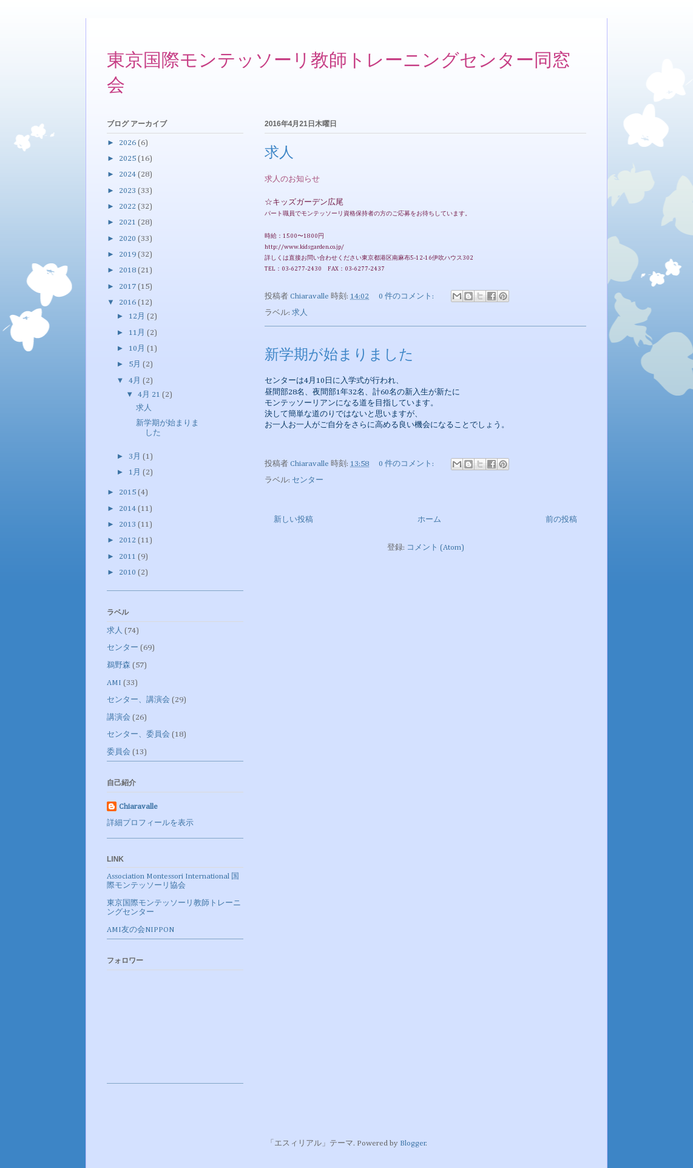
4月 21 (150, 395)
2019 (128, 254)
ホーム (429, 520)
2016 (128, 302)
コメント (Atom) (435, 548)
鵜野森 (118, 665)
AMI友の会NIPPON (140, 930)
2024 (128, 174)
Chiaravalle (138, 807)
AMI (114, 683)
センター (307, 480)
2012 (128, 540)
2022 (128, 207)
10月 (138, 349)
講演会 (118, 717)
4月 (136, 381)
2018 (128, 270)
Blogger (413, 1143)
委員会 (118, 752)
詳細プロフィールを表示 (150, 823)
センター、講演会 (138, 700)
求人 (279, 153)
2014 (128, 509)
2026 (128, 143)
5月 (136, 364)
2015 (128, 492)
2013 (128, 524)
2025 (128, 159)
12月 (138, 316)
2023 (128, 191)
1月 (136, 472)
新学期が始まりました (339, 355)
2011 (128, 557)
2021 (128, 222)
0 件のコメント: (407, 296)
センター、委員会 (138, 734)
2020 (128, 239)
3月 (136, 457)
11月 (138, 333)
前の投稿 (561, 520)
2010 (128, 572)
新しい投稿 (293, 520)
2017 (128, 287)
